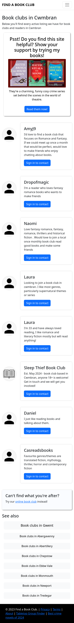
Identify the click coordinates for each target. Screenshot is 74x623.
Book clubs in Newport (37, 586)
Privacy (45, 609)
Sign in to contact (37, 163)
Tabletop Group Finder (30, 613)
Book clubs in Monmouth (37, 576)
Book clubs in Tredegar (37, 595)
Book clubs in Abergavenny (37, 536)
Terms (56, 609)
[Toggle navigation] (67, 4)
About (9, 613)
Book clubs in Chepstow (37, 556)
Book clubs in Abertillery (37, 546)
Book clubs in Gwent (37, 525)
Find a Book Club (18, 4)
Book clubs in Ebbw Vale (37, 566)
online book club (25, 501)
